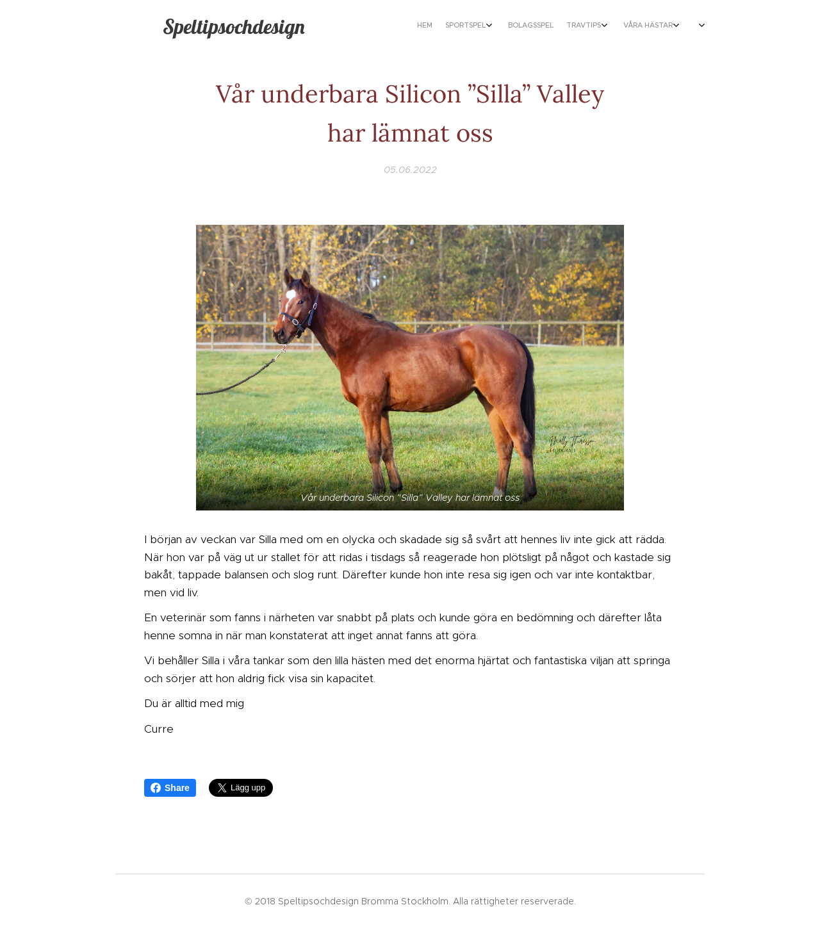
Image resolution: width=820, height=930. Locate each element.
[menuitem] (591, 26)
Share (170, 788)
